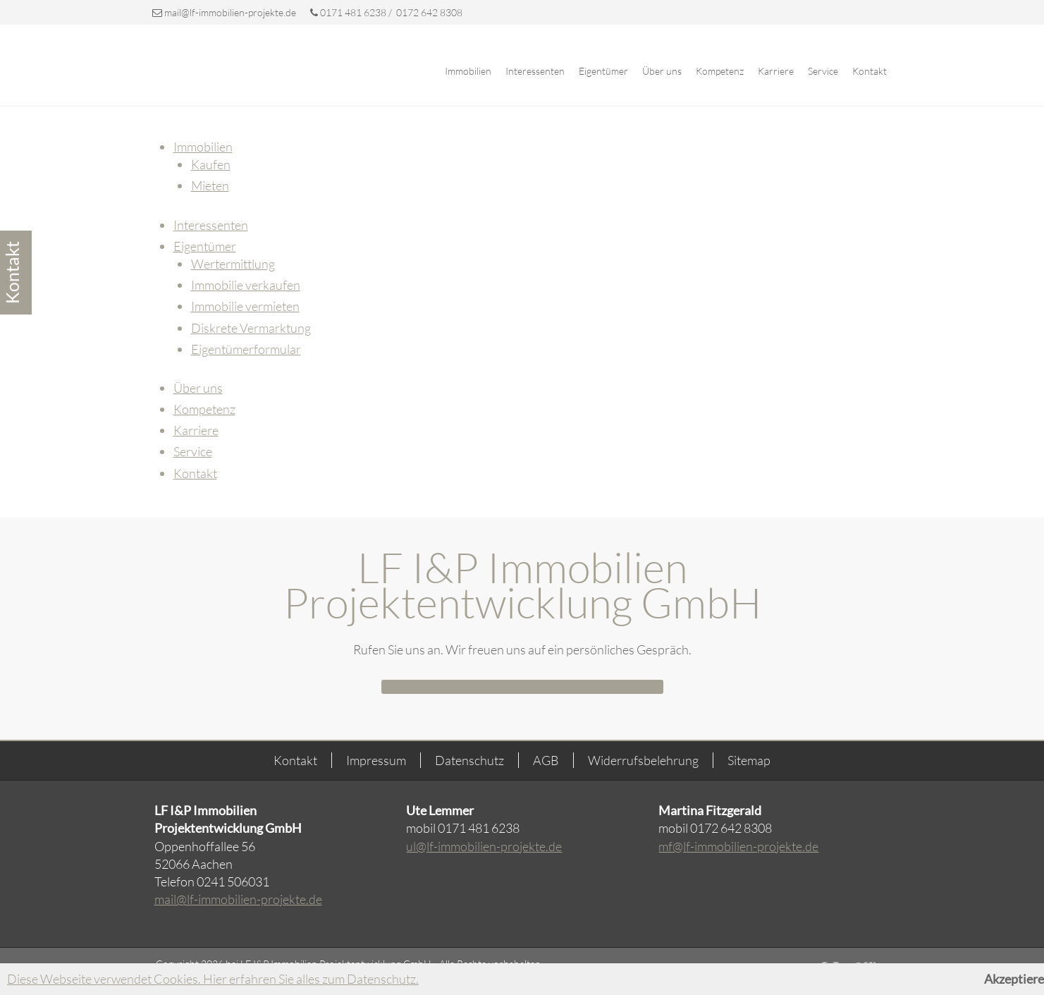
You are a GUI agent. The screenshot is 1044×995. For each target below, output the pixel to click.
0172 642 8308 (428, 12)
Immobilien (468, 71)
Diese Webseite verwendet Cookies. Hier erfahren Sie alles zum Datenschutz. (213, 979)
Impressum (376, 760)
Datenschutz (469, 760)
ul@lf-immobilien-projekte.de (484, 846)
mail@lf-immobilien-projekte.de (230, 12)
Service (823, 71)
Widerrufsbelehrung (643, 760)
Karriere (776, 71)
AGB (546, 760)
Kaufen (211, 164)
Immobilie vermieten (245, 306)
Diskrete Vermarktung (251, 328)
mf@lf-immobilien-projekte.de (738, 846)
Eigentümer (603, 71)
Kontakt (869, 71)
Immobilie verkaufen (245, 285)
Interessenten (535, 71)
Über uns (662, 71)
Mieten (210, 185)
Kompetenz (720, 71)
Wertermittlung (233, 263)
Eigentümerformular (246, 349)
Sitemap (748, 760)
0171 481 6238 (349, 12)
